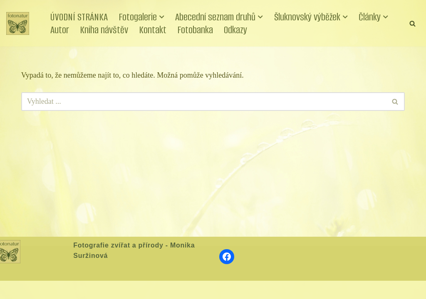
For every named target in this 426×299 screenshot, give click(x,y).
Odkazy (235, 29)
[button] (162, 17)
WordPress (68, 289)
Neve (14, 289)
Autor (59, 29)
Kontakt (152, 29)
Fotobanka (195, 29)
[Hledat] (412, 23)
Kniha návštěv (104, 29)
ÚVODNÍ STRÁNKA (79, 16)
